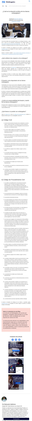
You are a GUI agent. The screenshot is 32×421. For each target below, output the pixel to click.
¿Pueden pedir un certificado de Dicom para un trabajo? (12, 54)
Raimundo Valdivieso (18, 18)
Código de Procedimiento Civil (19, 114)
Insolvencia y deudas (16, 21)
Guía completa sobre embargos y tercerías (21, 52)
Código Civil (14, 67)
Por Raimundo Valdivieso (9, 404)
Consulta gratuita (16, 418)
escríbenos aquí (5, 303)
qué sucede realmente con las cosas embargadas (11, 43)
